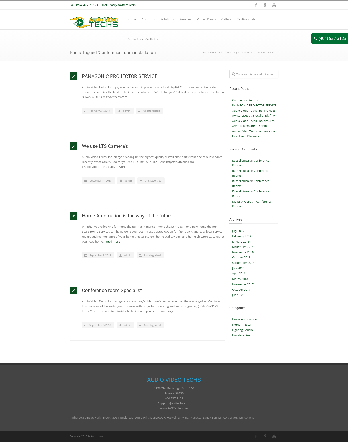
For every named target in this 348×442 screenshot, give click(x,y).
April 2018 (239, 273)
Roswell (171, 417)
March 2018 (240, 279)
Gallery (226, 19)
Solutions (167, 19)
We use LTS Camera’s (105, 146)
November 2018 (243, 252)
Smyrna (183, 417)
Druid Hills (142, 417)
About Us (148, 19)
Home (131, 19)
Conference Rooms (245, 100)
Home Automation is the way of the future (127, 216)
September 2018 (243, 263)
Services (185, 19)
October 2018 (241, 257)
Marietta (195, 417)
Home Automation (244, 319)
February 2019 (241, 236)
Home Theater (241, 325)
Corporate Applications (238, 417)
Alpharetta (77, 417)
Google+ (265, 5)
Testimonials (246, 19)
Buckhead (126, 417)
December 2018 (242, 247)
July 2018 (238, 268)
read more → (115, 241)
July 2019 (238, 231)
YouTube (273, 5)
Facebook (256, 5)
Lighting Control (242, 330)
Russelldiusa (240, 160)
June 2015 (238, 295)
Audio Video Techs (213, 52)
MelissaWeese (241, 201)
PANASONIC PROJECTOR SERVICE (120, 76)
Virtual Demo (206, 19)
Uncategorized (151, 110)
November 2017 (243, 284)
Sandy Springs (212, 417)
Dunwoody (157, 417)
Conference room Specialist (112, 290)
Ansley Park (93, 417)
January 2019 (241, 241)
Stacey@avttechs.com (122, 5)
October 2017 (241, 289)
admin (126, 110)
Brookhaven (110, 417)
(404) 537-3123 (330, 38)
